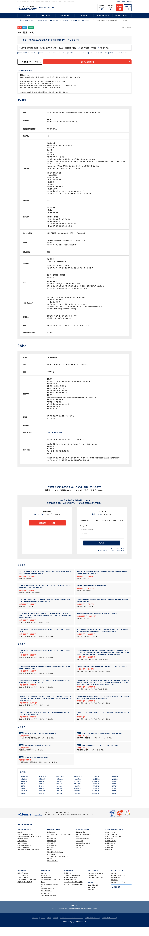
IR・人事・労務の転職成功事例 (73, 893)
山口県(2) (115, 797)
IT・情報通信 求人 (52, 854)
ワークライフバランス (56, 53)
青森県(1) (115, 802)
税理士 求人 (79, 845)
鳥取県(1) (115, 799)
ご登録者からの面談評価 (24, 890)
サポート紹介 (46, 16)
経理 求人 (20, 840)
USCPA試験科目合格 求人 (83, 852)
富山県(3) (96, 795)
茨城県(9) (42, 790)
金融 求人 (49, 867)
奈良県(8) (60, 790)
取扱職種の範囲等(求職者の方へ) (93, 926)
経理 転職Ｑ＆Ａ (45, 901)
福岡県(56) (115, 785)
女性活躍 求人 (109, 858)
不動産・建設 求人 (52, 869)
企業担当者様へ (116, 895)
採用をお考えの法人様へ (47, 8)
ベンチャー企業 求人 (111, 843)
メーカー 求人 (51, 856)
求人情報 (27, 16)
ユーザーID (83, 530)
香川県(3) (42, 795)
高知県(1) (78, 799)
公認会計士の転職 (93, 894)
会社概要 (46, 926)
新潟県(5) (60, 792)
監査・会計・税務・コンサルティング (59, 20)
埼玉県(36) (42, 788)
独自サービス (35, 56)
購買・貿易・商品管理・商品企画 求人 (28, 858)
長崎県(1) (60, 799)
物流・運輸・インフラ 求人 (55, 860)
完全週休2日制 (111, 53)
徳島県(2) (96, 797)
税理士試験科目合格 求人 (83, 847)
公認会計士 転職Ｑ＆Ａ (47, 897)
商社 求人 (49, 858)
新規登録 (119, 7)
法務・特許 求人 (22, 852)
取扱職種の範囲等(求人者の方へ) (112, 926)
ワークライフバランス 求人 (113, 845)
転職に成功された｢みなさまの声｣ (27, 888)
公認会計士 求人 (81, 840)
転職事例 (84, 16)
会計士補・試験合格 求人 (83, 843)
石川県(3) (78, 795)
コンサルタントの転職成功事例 (73, 890)
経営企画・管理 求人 (23, 847)
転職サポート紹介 (22, 882)
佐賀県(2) (60, 797)
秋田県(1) (96, 802)
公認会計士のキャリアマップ (96, 886)
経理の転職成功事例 (70, 888)
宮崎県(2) (24, 797)
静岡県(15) (96, 788)
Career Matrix (92, 884)
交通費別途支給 (36, 53)
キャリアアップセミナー (118, 884)
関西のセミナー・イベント (119, 890)
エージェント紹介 (22, 886)
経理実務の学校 (71, 917)
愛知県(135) (61, 785)
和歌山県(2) (24, 799)
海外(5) (23, 792)
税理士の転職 (92, 896)
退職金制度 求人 (110, 852)
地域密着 (118, 53)
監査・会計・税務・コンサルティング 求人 (30, 845)
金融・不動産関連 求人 (24, 856)
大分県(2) (42, 797)
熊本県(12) (24, 790)
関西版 (123, 1)
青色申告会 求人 (51, 852)
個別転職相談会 (115, 886)
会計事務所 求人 (51, 849)
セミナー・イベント (122, 16)
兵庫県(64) (96, 785)
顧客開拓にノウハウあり (24, 56)
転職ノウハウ (65, 16)
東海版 (129, 1)
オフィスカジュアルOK (92, 53)
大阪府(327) (43, 785)
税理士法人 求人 (51, 847)
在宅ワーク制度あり (68, 53)
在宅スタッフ (62, 917)
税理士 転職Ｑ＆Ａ (46, 899)
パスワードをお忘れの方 (115, 553)
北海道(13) (115, 788)
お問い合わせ (32, 926)
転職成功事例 (68, 882)
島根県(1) (96, 799)
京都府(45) (24, 788)
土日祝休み (103, 53)
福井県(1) (42, 802)
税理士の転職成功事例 (70, 886)
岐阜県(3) (60, 795)
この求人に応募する (89, 65)
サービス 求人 (51, 863)
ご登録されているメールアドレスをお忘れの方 (108, 555)
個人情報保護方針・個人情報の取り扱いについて (71, 926)
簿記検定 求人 (80, 854)
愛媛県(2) (78, 797)
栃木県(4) (24, 795)
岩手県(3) (115, 795)
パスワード (83, 537)
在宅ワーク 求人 (110, 840)
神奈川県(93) (79, 785)
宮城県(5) (96, 792)
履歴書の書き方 (45, 884)
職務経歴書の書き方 (47, 886)
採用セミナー (115, 882)
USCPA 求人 (79, 849)
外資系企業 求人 (110, 847)
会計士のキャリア (103, 16)
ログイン (102, 547)
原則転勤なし (27, 53)
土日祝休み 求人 (110, 856)
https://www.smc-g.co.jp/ (56, 436)
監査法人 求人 (51, 840)
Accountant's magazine (95, 882)
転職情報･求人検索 (42, 20)
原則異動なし (45, 53)
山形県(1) (78, 802)
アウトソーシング (87, 917)
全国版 (118, 1)
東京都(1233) (25, 785)
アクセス (40, 926)
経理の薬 (79, 917)
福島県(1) (60, 802)
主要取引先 (54, 926)
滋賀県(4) (115, 792)
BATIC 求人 (79, 856)
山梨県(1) (24, 802)
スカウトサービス (22, 884)
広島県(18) (78, 788)
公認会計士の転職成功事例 (72, 884)
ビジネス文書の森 (98, 917)
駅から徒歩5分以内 (80, 53)
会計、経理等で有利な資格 (49, 904)
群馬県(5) (78, 792)
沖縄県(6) (96, 790)
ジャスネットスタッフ (51, 917)
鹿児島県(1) (42, 799)
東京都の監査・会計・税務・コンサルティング (82, 20)
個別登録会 (114, 888)
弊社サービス (39, 518)
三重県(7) (78, 790)
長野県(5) (42, 792)
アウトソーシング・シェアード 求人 (57, 865)
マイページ (128, 7)
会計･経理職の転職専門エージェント (26, 20)
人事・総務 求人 (22, 849)
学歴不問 (20, 53)
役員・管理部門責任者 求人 (25, 843)
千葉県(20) (60, 788)
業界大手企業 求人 (110, 849)
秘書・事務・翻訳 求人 (24, 854)
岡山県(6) (115, 790)
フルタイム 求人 (110, 854)
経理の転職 (91, 898)
